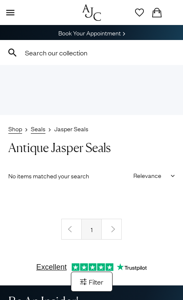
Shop (15, 128)
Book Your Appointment (91, 32)
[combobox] (91, 52)
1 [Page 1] (92, 229)
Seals (38, 128)
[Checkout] (156, 12)
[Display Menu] (9, 12)
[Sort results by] (151, 175)
